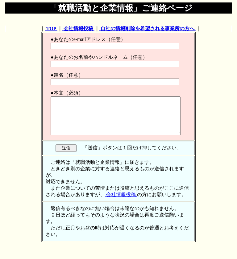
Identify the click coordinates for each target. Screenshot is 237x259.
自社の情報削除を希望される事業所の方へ (147, 28)
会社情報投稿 (78, 28)
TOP (51, 28)
